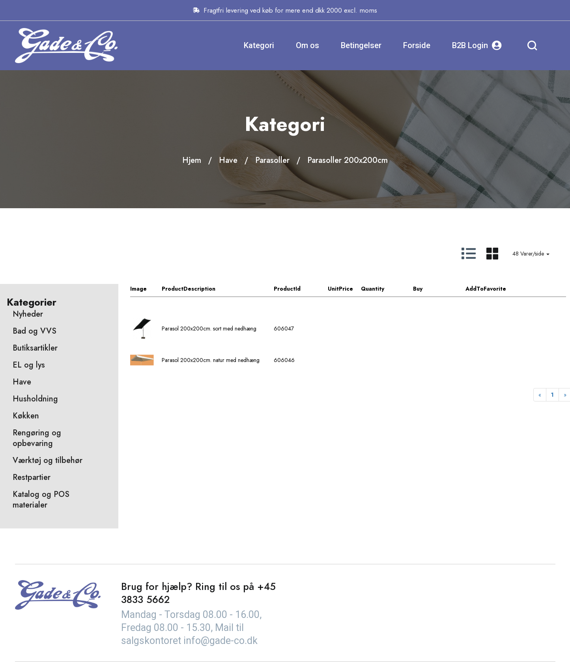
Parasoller (272, 160)
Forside (416, 45)
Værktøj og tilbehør (47, 460)
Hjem (191, 160)
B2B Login (477, 45)
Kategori (259, 45)
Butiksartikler (35, 348)
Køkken (26, 416)
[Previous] (539, 394)
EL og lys (29, 365)
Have (228, 160)
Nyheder (28, 314)
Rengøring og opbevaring (37, 438)
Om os (307, 45)
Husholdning (35, 399)
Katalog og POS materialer (41, 499)
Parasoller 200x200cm (347, 160)
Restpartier (31, 477)
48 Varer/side (530, 254)
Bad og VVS (34, 331)
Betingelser (361, 45)
